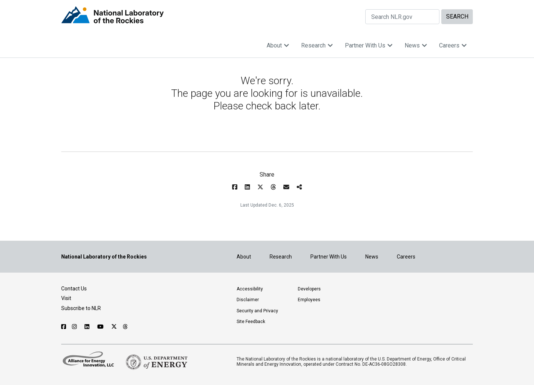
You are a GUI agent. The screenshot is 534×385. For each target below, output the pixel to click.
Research (317, 45)
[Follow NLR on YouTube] (101, 326)
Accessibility (250, 289)
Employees (309, 299)
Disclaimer (248, 299)
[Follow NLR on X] (114, 326)
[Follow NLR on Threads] (125, 326)
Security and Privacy (257, 310)
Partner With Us (369, 45)
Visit (66, 298)
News (416, 45)
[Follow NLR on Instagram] (75, 326)
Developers (309, 289)
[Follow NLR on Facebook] (63, 326)
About (278, 45)
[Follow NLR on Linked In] (88, 326)
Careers (453, 45)
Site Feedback (251, 321)
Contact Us (74, 289)
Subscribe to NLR (81, 308)
